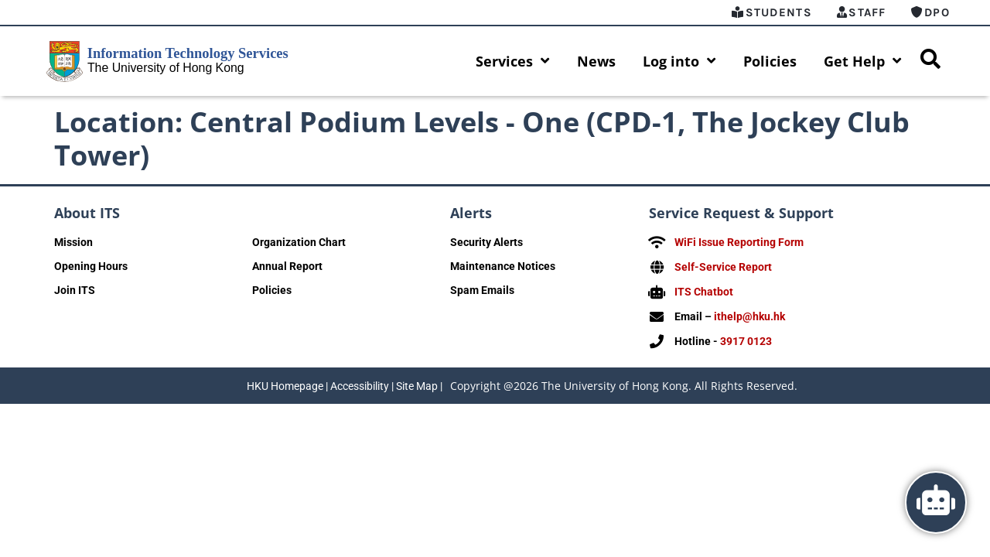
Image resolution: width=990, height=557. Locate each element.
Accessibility (359, 382)
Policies (770, 61)
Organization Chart (299, 242)
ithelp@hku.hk (749, 314)
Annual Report (287, 266)
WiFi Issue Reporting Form (739, 242)
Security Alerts (486, 242)
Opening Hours (91, 266)
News (596, 61)
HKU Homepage (285, 382)
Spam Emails (482, 290)
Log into (679, 61)
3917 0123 (746, 338)
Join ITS (74, 290)
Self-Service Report (723, 266)
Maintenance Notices (502, 266)
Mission (73, 242)
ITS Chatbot (703, 290)
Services (513, 61)
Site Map (417, 382)
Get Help (863, 61)
